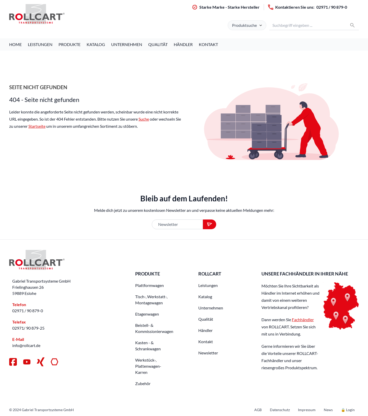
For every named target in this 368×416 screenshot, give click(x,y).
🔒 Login (348, 410)
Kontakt (208, 44)
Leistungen (40, 44)
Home (15, 44)
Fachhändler (303, 319)
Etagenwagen (147, 313)
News (328, 410)
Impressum (307, 410)
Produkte (69, 44)
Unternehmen (126, 44)
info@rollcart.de (26, 345)
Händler (183, 44)
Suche (144, 119)
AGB (258, 410)
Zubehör (143, 383)
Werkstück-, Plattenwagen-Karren (148, 366)
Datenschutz (280, 410)
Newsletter (208, 352)
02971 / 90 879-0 (331, 7)
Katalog (96, 44)
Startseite (36, 126)
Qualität (158, 44)
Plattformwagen (149, 285)
